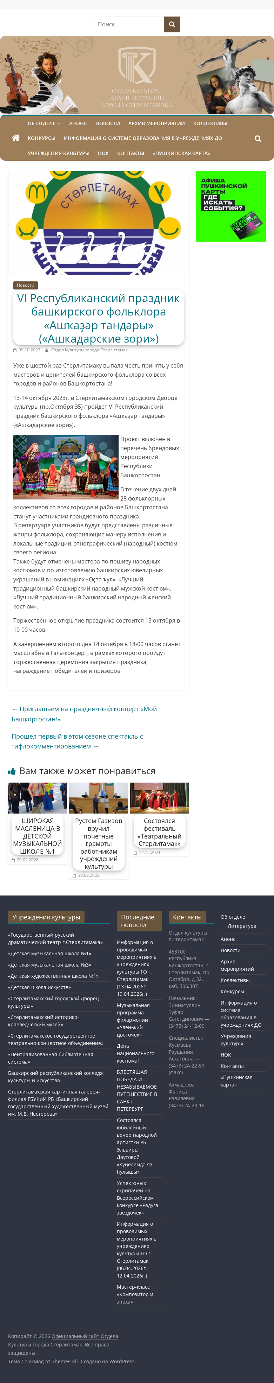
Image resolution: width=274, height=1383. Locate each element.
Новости (107, 123)
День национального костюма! (135, 1053)
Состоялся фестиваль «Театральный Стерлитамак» (159, 832)
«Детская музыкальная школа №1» (49, 953)
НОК (103, 153)
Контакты (130, 153)
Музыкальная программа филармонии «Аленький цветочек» (133, 1020)
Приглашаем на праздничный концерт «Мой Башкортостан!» (84, 714)
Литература (242, 926)
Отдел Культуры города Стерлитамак (89, 350)
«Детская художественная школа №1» (53, 976)
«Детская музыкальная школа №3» (49, 964)
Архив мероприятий (156, 123)
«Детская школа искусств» (39, 987)
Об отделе (41, 123)
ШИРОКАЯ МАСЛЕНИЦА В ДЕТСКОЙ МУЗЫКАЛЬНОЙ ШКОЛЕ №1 (37, 835)
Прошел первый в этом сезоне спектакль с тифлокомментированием (77, 741)
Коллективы (210, 123)
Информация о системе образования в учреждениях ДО (143, 138)
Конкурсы (41, 138)
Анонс (78, 123)
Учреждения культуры (58, 153)
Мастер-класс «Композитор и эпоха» (135, 1294)
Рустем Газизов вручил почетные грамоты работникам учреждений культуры (98, 843)
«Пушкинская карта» (181, 153)
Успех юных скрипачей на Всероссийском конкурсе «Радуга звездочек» (137, 1198)
